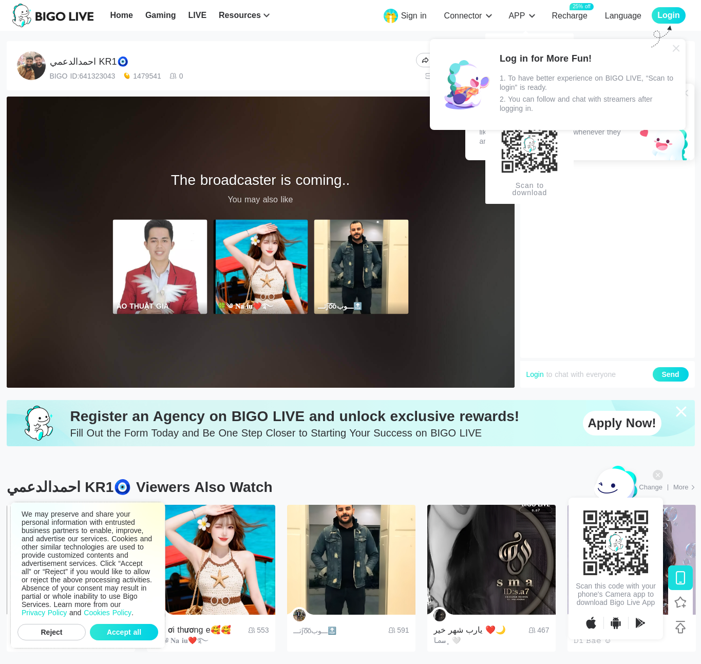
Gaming (160, 15)
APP (516, 15)
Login (535, 374)
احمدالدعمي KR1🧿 (89, 61)
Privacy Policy (44, 613)
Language (623, 15)
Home (121, 15)
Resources (240, 15)
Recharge (569, 15)
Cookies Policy (107, 613)
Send (670, 374)
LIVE (197, 15)
